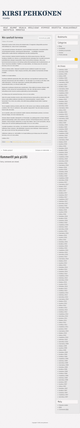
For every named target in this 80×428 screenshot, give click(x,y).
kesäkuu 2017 (63, 193)
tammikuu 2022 (63, 106)
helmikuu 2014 (63, 278)
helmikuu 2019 (63, 159)
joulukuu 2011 (63, 318)
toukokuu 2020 (63, 129)
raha (40, 141)
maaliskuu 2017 (63, 199)
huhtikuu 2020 (63, 131)
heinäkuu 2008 (63, 367)
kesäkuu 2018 (63, 174)
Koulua (61, 52)
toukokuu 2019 (63, 152)
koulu (20, 141)
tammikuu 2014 (63, 280)
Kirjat (5, 28)
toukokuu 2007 (63, 392)
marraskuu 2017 (64, 184)
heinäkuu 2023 (63, 91)
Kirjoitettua (56, 28)
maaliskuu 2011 (63, 326)
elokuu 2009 (62, 350)
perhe (37, 141)
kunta (23, 141)
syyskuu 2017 (63, 188)
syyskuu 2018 (63, 169)
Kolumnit (13, 28)
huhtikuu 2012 (63, 312)
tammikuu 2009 (63, 363)
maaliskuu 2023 (63, 93)
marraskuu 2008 (64, 365)
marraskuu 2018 (64, 165)
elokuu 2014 (62, 265)
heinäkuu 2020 (63, 125)
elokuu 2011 (62, 322)
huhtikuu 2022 (63, 103)
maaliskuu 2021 (63, 116)
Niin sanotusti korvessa (12, 38)
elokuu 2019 (62, 146)
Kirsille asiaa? (33, 28)
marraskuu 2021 (64, 108)
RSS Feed (77, 3)
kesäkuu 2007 (63, 390)
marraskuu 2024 (64, 82)
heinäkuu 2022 (63, 101)
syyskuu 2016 (63, 212)
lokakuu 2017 (63, 186)
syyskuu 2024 (63, 84)
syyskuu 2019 (63, 144)
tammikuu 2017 (63, 203)
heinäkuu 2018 (63, 171)
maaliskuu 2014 (63, 275)
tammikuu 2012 (63, 316)
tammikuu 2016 (63, 229)
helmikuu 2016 (63, 227)
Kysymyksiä (45, 28)
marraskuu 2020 (64, 118)
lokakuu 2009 (63, 346)
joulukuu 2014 (63, 256)
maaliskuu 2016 (63, 224)
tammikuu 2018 (63, 180)
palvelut (34, 141)
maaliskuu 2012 (63, 314)
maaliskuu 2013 (63, 292)
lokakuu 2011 (63, 320)
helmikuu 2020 (63, 135)
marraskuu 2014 (64, 258)
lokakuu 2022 (63, 99)
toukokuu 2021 (63, 114)
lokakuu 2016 (63, 210)
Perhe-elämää (63, 54)
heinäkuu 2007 (63, 388)
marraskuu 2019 (64, 139)
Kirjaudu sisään (63, 405)
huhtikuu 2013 (63, 290)
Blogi (60, 46)
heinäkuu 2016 (63, 216)
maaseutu (30, 141)
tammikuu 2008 (63, 380)
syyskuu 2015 (63, 237)
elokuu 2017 (62, 190)
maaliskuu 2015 (63, 250)
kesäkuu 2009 (63, 354)
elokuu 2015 (62, 239)
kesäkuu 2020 (63, 127)
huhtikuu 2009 (63, 356)
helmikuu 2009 (63, 360)
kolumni (17, 141)
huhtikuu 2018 (63, 176)
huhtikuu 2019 (63, 154)
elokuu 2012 (62, 305)
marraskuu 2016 (64, 207)
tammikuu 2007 (63, 397)
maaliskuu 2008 (63, 375)
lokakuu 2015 (63, 235)
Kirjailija (22, 28)
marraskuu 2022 (64, 97)
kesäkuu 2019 (63, 150)
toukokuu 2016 (63, 220)
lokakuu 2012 (63, 301)
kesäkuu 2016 (63, 218)
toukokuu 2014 (63, 271)
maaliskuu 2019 (63, 157)
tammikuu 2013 (63, 297)
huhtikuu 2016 (63, 222)
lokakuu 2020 (63, 120)
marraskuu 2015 (64, 233)
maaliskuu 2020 (63, 133)
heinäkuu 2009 (63, 352)
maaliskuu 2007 (63, 394)
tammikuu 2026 (63, 71)
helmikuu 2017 (63, 201)
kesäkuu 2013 (63, 288)
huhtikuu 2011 (63, 324)
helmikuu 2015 (63, 252)
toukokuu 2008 (63, 371)
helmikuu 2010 (63, 339)
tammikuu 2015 (63, 254)
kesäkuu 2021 (63, 112)
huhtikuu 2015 (63, 248)
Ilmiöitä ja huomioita (65, 50)
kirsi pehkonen (32, 13)
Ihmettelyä (8, 141)
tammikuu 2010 (63, 341)
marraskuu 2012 (64, 299)
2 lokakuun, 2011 (5, 41)
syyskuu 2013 (63, 284)
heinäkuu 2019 (63, 148)
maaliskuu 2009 (63, 358)
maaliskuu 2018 (63, 178)
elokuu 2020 (62, 122)
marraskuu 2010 (64, 331)
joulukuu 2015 (63, 231)
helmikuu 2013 (63, 295)
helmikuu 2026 (63, 69)
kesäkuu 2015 (63, 244)
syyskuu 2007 (63, 384)
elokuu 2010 (62, 335)
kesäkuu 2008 (63, 369)
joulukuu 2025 (63, 74)
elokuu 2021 (62, 110)
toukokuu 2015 (63, 246)
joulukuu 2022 (63, 95)
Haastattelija (8, 30)
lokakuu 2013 (63, 282)
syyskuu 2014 (63, 263)
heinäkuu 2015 (63, 242)
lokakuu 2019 (63, 142)
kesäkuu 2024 (63, 86)
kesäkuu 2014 (63, 269)
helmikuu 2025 (63, 80)
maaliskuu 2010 (63, 337)
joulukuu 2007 (63, 382)
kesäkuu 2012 (63, 307)
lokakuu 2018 (63, 167)
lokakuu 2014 (63, 261)
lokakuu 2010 (63, 333)
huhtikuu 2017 (63, 197)
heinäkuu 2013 (63, 286)
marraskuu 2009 (64, 343)
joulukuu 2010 (63, 329)
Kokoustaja (20, 30)
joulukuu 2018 (63, 163)
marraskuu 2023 (64, 89)
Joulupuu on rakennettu (42, 150)
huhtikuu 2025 (63, 78)
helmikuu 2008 (63, 378)
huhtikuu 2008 (63, 373)
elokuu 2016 (62, 214)
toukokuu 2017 (63, 195)
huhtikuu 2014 (63, 273)
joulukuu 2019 (63, 137)
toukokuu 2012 (63, 310)
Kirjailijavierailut (70, 28)
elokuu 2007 (62, 386)
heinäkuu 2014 (63, 267)
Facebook (72, 3)
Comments (64, 409)
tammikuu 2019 (63, 161)
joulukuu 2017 (63, 182)
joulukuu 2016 (63, 205)
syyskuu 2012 (63, 303)
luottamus (26, 141)
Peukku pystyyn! (8, 150)
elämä (14, 141)
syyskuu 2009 (63, 348)
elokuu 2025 (62, 76)
